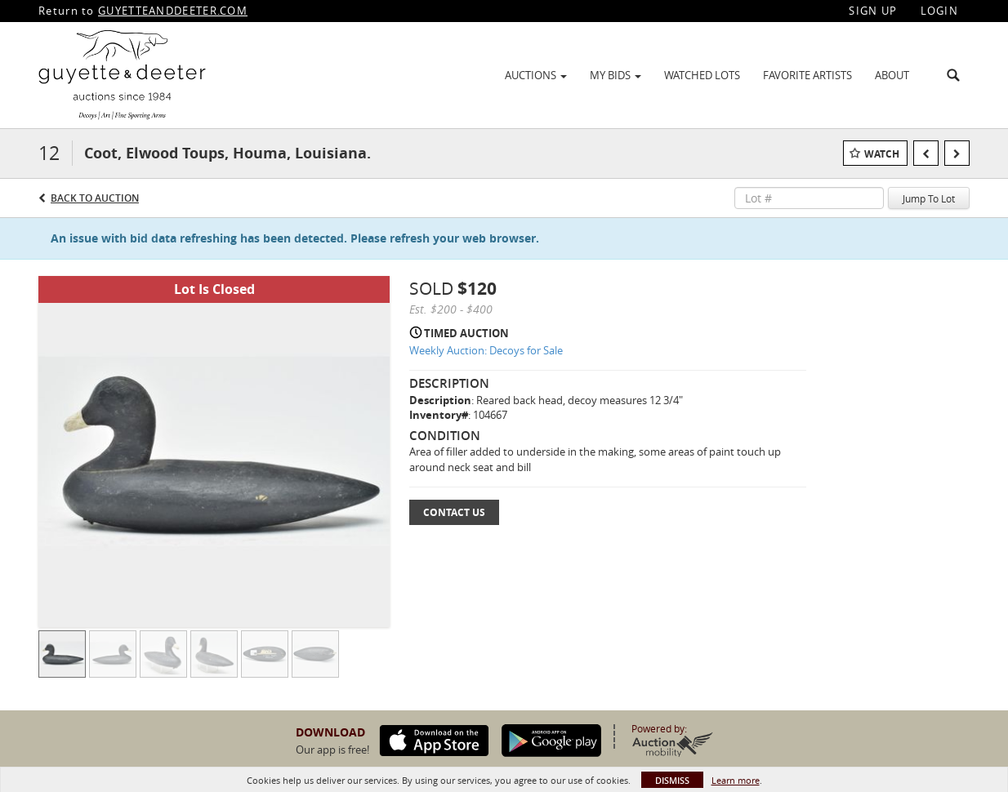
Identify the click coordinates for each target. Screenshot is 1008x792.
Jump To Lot (929, 198)
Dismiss (672, 780)
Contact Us (454, 512)
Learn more (735, 780)
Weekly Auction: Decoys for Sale (486, 350)
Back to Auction (95, 198)
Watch (881, 154)
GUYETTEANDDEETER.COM (173, 10)
